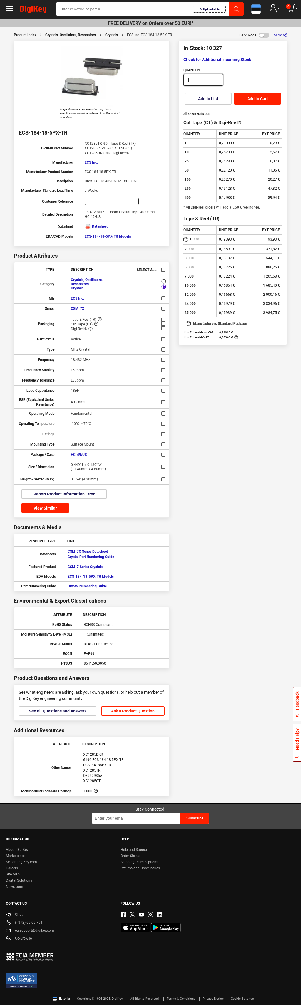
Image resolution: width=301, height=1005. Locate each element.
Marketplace (15, 856)
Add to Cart (257, 98)
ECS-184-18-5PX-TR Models (108, 236)
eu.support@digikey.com (30, 931)
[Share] (280, 35)
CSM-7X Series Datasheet (88, 551)
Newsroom (14, 887)
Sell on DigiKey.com (21, 862)
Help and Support (134, 850)
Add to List (208, 98)
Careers (12, 868)
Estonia (61, 999)
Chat (14, 915)
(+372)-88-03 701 (24, 923)
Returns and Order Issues (140, 868)
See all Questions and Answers (57, 711)
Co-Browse (19, 939)
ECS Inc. (91, 162)
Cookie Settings (242, 999)
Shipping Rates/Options (139, 862)
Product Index (25, 35)
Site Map (13, 874)
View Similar (45, 508)
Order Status (130, 856)
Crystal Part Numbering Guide (91, 557)
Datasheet (96, 226)
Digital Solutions (19, 880)
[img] (33, 10)
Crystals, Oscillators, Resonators (70, 35)
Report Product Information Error (64, 494)
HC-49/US (79, 455)
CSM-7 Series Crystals (85, 567)
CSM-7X (77, 309)
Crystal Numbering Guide (87, 586)
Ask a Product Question (133, 711)
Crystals (111, 35)
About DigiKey (17, 850)
